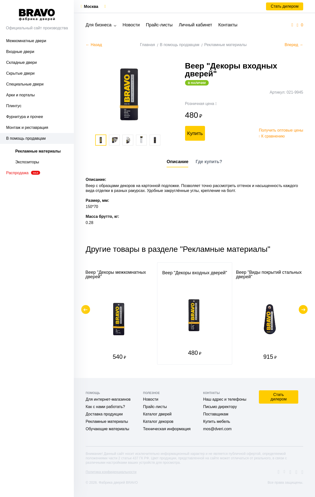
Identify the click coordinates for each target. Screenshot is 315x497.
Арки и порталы (20, 95)
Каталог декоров (158, 421)
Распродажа (23, 173)
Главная (147, 45)
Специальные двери (25, 84)
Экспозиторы (27, 162)
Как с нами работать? (105, 407)
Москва (91, 6)
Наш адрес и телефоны (224, 399)
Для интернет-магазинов (108, 399)
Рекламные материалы (38, 151)
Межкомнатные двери (26, 41)
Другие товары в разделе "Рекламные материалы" (178, 249)
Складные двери (21, 62)
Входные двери (20, 52)
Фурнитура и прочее (24, 117)
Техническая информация (166, 429)
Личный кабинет (195, 24)
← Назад (94, 45)
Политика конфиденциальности (111, 472)
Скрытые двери (20, 73)
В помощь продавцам (26, 138)
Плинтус (13, 106)
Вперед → (294, 45)
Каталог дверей (157, 414)
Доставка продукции (104, 414)
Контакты (227, 24)
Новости (131, 24)
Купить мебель (216, 421)
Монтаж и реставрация (27, 127)
